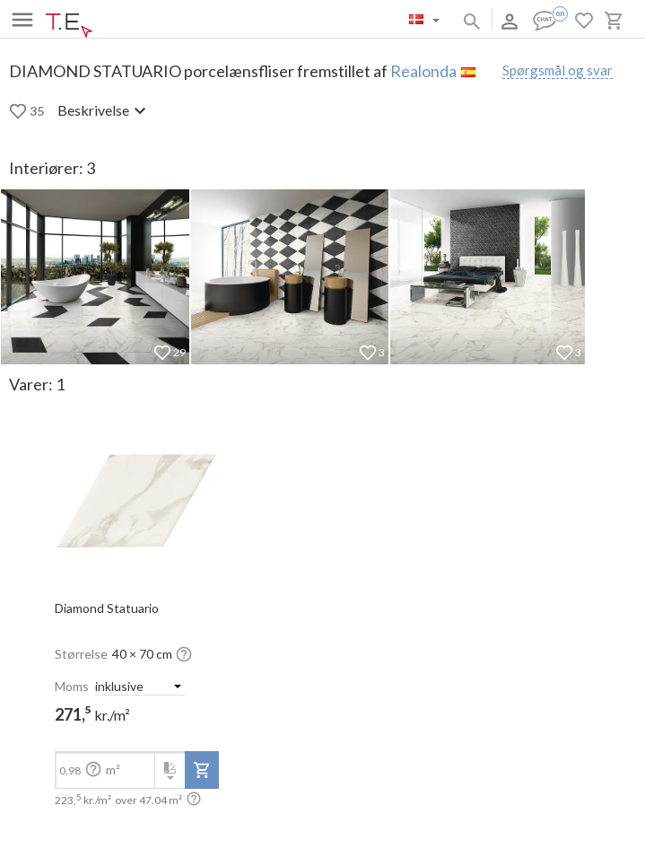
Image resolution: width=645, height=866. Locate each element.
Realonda (423, 71)
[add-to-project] (202, 770)
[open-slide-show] (137, 495)
